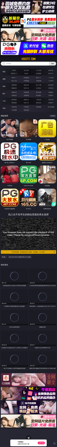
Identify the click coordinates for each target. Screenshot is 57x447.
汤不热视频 (51, 107)
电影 (4, 86)
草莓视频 (38, 107)
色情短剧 (26, 110)
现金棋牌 (38, 73)
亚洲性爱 (14, 85)
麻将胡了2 (14, 73)
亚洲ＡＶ (14, 78)
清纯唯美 (26, 95)
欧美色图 (38, 92)
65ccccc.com (28, 59)
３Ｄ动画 (50, 78)
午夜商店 (26, 107)
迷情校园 (14, 103)
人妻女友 (38, 99)
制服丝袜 (14, 88)
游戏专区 (50, 70)
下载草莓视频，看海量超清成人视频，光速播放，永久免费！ (33, 252)
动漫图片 (50, 92)
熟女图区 (38, 95)
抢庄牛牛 (50, 73)
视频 (4, 79)
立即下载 (41, 443)
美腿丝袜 (14, 95)
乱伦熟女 (38, 88)
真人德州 (26, 70)
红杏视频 (14, 110)
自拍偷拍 (26, 78)
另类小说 (26, 103)
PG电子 (14, 70)
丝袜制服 (26, 81)
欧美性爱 (50, 85)
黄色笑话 (38, 103)
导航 (4, 108)
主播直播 (38, 81)
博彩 (4, 72)
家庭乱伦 (26, 99)
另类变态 (50, 88)
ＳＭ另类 (50, 81)
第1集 (3, 257)
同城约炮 (14, 107)
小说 (4, 101)
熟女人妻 (14, 81)
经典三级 (26, 88)
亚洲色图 (26, 92)
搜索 (52, 63)
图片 (4, 94)
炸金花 (26, 73)
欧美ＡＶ (38, 78)
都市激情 (14, 99)
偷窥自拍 (14, 92)
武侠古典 (50, 99)
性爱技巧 (50, 103)
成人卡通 (38, 85)
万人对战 (38, 70)
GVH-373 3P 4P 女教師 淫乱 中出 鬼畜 (20, 257)
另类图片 (50, 95)
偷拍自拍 (26, 85)
